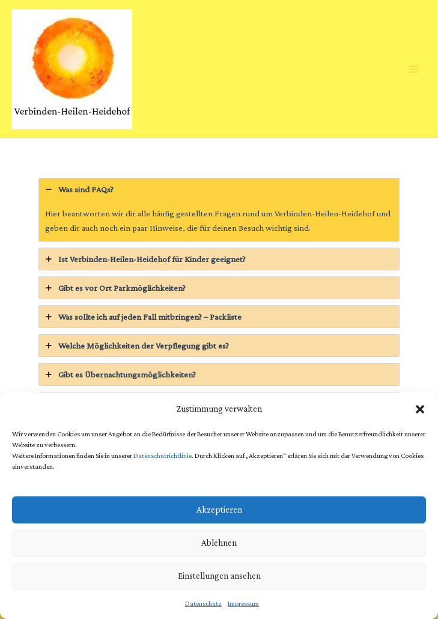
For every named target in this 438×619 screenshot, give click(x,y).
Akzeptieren (219, 509)
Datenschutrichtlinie (162, 455)
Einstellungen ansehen (219, 576)
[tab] (219, 210)
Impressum (243, 603)
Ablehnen (219, 542)
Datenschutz (203, 603)
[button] (420, 409)
